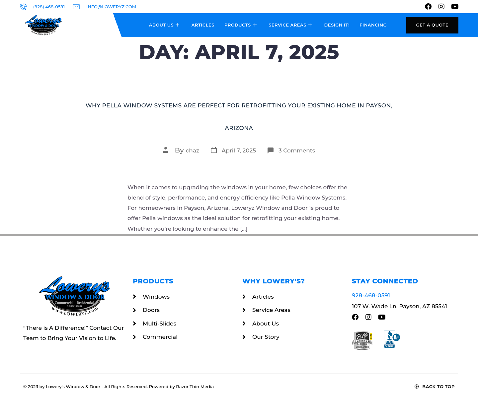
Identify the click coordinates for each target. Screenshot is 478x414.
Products (240, 25)
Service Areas (290, 25)
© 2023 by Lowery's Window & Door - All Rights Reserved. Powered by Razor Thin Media (118, 386)
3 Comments (297, 150)
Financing (373, 25)
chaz (192, 150)
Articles (203, 25)
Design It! (337, 25)
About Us (164, 25)
